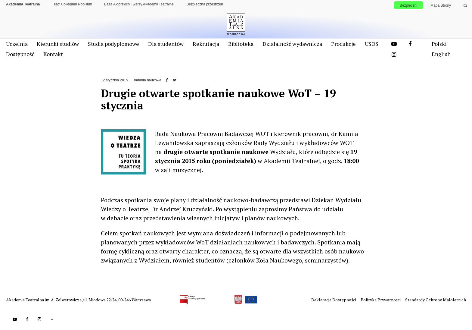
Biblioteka (240, 45)
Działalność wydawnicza (292, 45)
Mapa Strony (440, 5)
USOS (371, 45)
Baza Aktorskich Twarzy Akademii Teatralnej (139, 4)
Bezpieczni (408, 5)
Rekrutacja (206, 45)
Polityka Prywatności (381, 302)
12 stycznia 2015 (114, 82)
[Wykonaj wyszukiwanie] (465, 5)
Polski (439, 45)
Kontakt (53, 56)
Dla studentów (166, 45)
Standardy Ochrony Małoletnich (435, 302)
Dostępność (20, 56)
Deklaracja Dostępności (334, 302)
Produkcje (343, 45)
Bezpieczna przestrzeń (205, 4)
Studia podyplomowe (113, 45)
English (441, 56)
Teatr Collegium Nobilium (72, 4)
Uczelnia (17, 45)
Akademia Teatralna (23, 4)
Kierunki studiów (58, 45)
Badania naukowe (147, 82)
